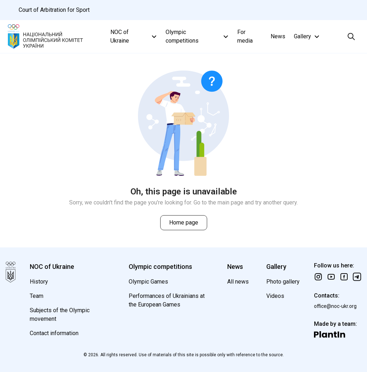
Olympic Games (148, 281)
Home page (183, 222)
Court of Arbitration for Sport (54, 9)
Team (36, 296)
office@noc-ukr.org (335, 306)
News (278, 36)
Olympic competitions (198, 36)
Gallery (307, 36)
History (39, 281)
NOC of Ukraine (134, 36)
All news (238, 281)
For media (245, 36)
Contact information (54, 333)
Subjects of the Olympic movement (60, 314)
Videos (275, 296)
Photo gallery (283, 281)
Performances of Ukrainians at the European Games (167, 300)
